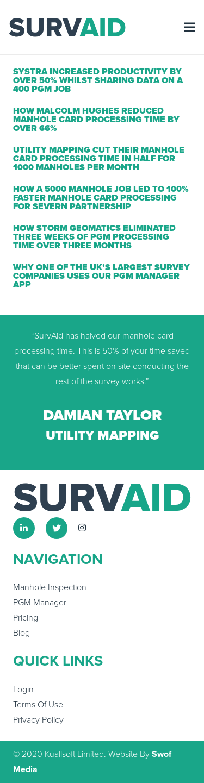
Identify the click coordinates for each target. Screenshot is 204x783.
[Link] (67, 27)
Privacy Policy (38, 720)
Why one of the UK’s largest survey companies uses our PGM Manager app (101, 276)
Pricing (25, 617)
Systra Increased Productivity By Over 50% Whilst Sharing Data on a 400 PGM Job (98, 80)
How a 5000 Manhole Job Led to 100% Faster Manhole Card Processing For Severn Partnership (101, 198)
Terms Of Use (38, 704)
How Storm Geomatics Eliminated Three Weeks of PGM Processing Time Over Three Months (94, 237)
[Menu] (189, 27)
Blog (21, 633)
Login (23, 689)
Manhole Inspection (49, 587)
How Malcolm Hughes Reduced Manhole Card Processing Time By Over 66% (96, 119)
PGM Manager (39, 602)
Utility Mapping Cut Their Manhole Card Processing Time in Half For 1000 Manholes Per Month (98, 159)
